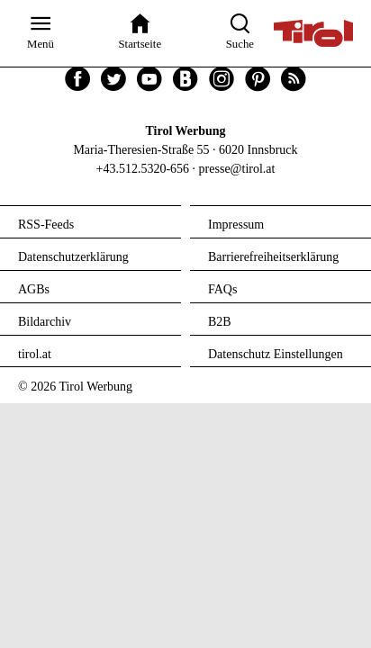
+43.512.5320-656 (143, 169)
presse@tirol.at (237, 169)
